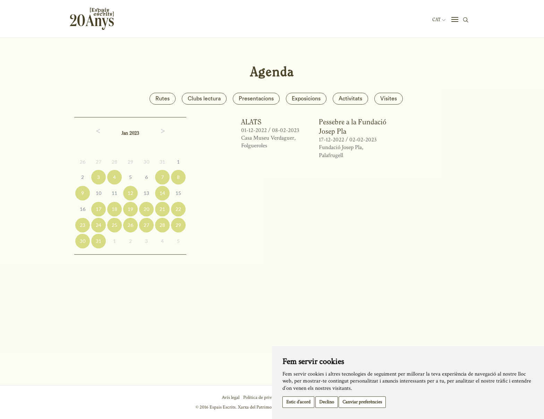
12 (130, 193)
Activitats (350, 98)
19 (130, 209)
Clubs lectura (204, 98)
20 (146, 209)
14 (162, 193)
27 (98, 162)
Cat (438, 20)
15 (178, 193)
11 (114, 193)
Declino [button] (326, 402)
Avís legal (230, 397)
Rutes (162, 98)
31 (162, 162)
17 (98, 209)
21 (162, 209)
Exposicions (306, 98)
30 (146, 162)
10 (98, 193)
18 (114, 209)
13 (146, 193)
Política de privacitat (262, 397)
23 (82, 225)
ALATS (251, 121)
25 (114, 225)
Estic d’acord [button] (298, 402)
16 (82, 209)
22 (178, 209)
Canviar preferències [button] (362, 402)
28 (114, 162)
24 (98, 225)
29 (130, 162)
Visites (388, 98)
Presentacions (256, 98)
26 (82, 162)
